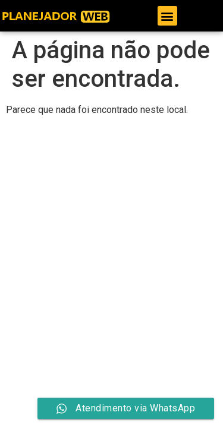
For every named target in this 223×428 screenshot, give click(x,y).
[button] (167, 16)
